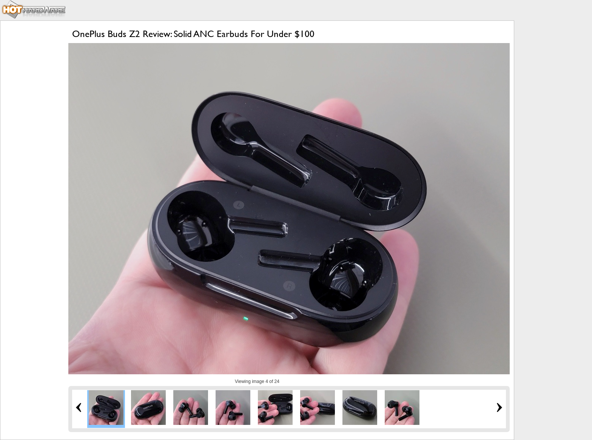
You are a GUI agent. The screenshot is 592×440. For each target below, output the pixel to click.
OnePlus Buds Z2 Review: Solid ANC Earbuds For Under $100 (193, 33)
